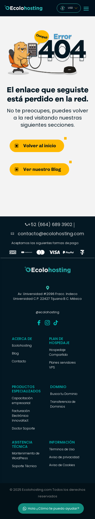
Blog (15, 353)
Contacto (19, 361)
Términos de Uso (62, 449)
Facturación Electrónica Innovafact (21, 416)
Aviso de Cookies (62, 465)
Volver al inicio (39, 146)
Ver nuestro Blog (42, 169)
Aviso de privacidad (64, 457)
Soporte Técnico (24, 466)
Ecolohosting (22, 345)
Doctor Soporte (23, 428)
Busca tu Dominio (64, 394)
